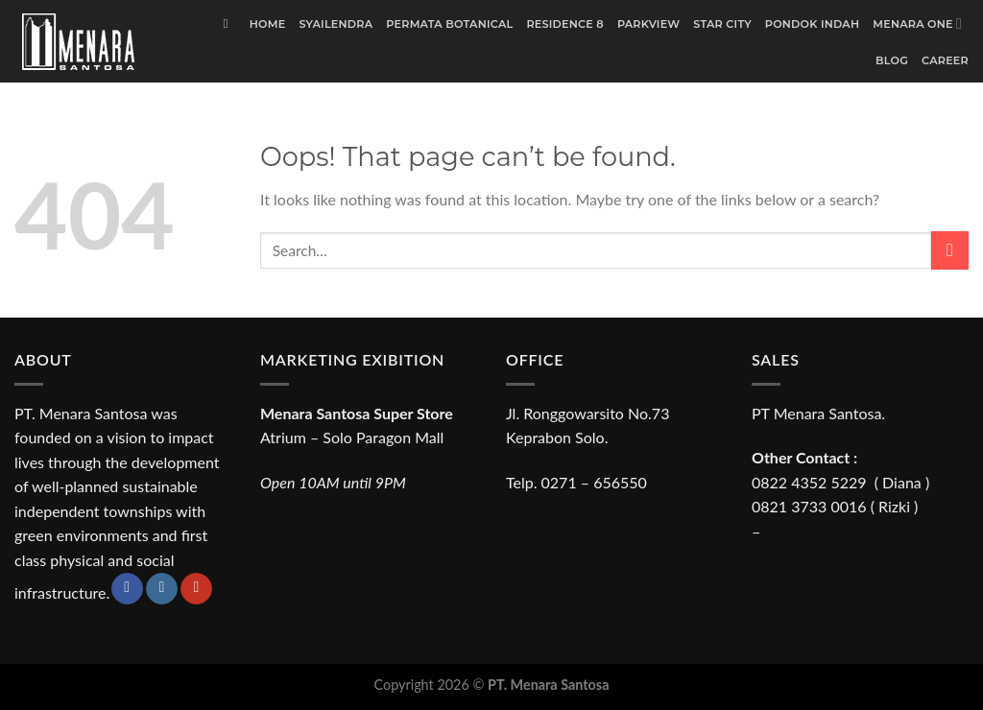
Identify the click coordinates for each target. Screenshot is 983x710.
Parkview (648, 24)
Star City (722, 24)
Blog (891, 60)
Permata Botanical (449, 24)
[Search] (229, 24)
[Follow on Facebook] (127, 589)
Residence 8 (564, 24)
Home (268, 24)
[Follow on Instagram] (162, 589)
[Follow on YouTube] (196, 589)
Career (945, 60)
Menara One (917, 23)
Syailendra (335, 24)
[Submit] (950, 250)
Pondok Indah (812, 24)
